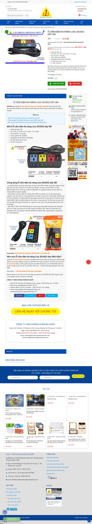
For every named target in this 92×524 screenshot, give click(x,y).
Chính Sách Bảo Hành (53, 461)
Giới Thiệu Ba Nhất (11, 489)
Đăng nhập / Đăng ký (80, 2)
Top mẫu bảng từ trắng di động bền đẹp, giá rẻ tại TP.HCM (56, 441)
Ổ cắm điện (29, 27)
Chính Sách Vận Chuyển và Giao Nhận (58, 467)
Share (19, 295)
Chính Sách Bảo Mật (52, 457)
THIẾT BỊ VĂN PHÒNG (18, 27)
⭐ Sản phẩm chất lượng (13, 498)
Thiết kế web (78, 517)
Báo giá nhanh (51, 473)
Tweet (30, 295)
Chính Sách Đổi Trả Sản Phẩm (55, 464)
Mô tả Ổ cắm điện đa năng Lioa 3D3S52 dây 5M (23, 118)
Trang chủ (8, 27)
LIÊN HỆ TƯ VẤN (78, 376)
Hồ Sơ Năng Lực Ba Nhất (13, 492)
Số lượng (50, 78)
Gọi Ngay (80, 10)
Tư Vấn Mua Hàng (11, 495)
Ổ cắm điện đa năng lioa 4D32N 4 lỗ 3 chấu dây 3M (32, 253)
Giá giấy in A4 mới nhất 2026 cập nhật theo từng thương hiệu (14, 441)
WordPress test (51, 399)
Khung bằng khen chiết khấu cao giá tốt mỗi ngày (34, 441)
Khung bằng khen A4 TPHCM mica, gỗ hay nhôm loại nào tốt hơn (77, 440)
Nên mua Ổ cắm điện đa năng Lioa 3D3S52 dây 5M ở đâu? (27, 122)
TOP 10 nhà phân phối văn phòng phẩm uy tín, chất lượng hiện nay (14, 413)
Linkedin (51, 295)
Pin (40, 295)
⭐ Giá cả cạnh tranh (12, 505)
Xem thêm (8, 418)
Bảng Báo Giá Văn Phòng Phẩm (56, 470)
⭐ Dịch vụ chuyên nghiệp (13, 501)
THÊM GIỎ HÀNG (56, 84)
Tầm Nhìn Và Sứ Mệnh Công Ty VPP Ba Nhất (35, 412)
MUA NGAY (74, 84)
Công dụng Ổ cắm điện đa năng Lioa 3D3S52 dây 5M (25, 120)
